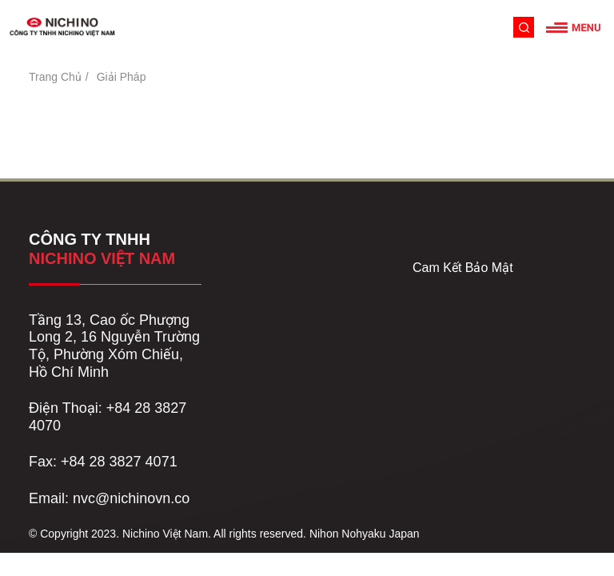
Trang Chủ (55, 76)
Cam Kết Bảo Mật (463, 267)
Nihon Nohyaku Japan (364, 533)
